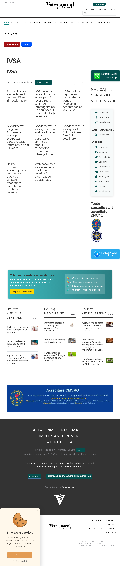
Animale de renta (105, 152)
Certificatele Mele (105, 117)
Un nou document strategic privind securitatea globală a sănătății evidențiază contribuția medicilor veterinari (17, 178)
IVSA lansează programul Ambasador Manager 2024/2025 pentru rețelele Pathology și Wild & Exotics (18, 137)
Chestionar (111, 533)
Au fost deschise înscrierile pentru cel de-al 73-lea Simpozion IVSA (17, 95)
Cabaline (102, 162)
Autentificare (12, 44)
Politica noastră (20, 561)
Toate (35, 318)
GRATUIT (81, 450)
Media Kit (113, 545)
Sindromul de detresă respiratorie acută (54, 341)
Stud (113, 9)
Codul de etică (101, 545)
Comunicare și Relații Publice (105, 171)
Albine (101, 186)
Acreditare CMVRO (95, 528)
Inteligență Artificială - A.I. (105, 191)
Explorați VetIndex (22, 291)
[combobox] (99, 13)
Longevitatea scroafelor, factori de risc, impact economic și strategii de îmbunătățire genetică (93, 344)
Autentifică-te (69, 487)
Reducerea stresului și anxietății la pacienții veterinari (17, 329)
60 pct (85, 9)
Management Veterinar (105, 176)
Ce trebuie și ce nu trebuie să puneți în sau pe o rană (16, 344)
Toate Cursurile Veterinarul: (105, 147)
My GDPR (100, 541)
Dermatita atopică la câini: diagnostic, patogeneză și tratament (54, 327)
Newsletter (97, 521)
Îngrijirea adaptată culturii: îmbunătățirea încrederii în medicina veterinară (17, 359)
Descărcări (109, 525)
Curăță (47, 82)
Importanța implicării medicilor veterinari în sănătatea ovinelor (92, 361)
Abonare (99, 4)
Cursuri (26, 44)
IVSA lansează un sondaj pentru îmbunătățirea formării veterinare (73, 132)
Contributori (94, 525)
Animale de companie (105, 157)
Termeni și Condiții (85, 543)
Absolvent (103, 9)
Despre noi (83, 541)
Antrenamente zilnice (105, 134)
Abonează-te (34, 476)
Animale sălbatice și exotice (105, 166)
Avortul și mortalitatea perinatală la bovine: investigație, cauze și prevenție (92, 327)
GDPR (92, 541)
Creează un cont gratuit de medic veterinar (69, 476)
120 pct (93, 9)
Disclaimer (99, 543)
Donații (110, 528)
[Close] (38, 510)
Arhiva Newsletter (86, 545)
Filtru (39, 82)
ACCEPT (20, 555)
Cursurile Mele (105, 112)
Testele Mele (104, 122)
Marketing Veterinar (105, 181)
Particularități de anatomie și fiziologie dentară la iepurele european (54, 357)
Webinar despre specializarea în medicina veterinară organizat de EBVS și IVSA (45, 171)
